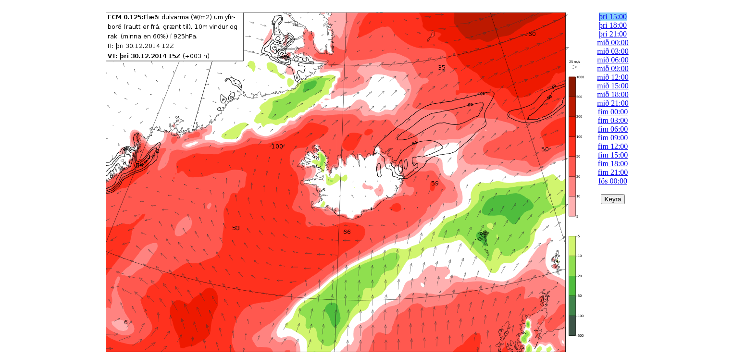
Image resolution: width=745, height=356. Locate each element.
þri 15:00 (613, 16)
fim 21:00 (613, 172)
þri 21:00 (613, 34)
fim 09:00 (613, 138)
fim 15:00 (613, 155)
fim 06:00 (613, 129)
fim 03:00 (613, 120)
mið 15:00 (612, 86)
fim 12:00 (613, 146)
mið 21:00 (612, 103)
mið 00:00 (612, 42)
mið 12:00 (612, 77)
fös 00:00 (612, 181)
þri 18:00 (613, 25)
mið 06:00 (612, 60)
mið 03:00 (612, 51)
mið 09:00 (612, 68)
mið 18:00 (612, 94)
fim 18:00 (613, 164)
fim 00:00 (613, 112)
